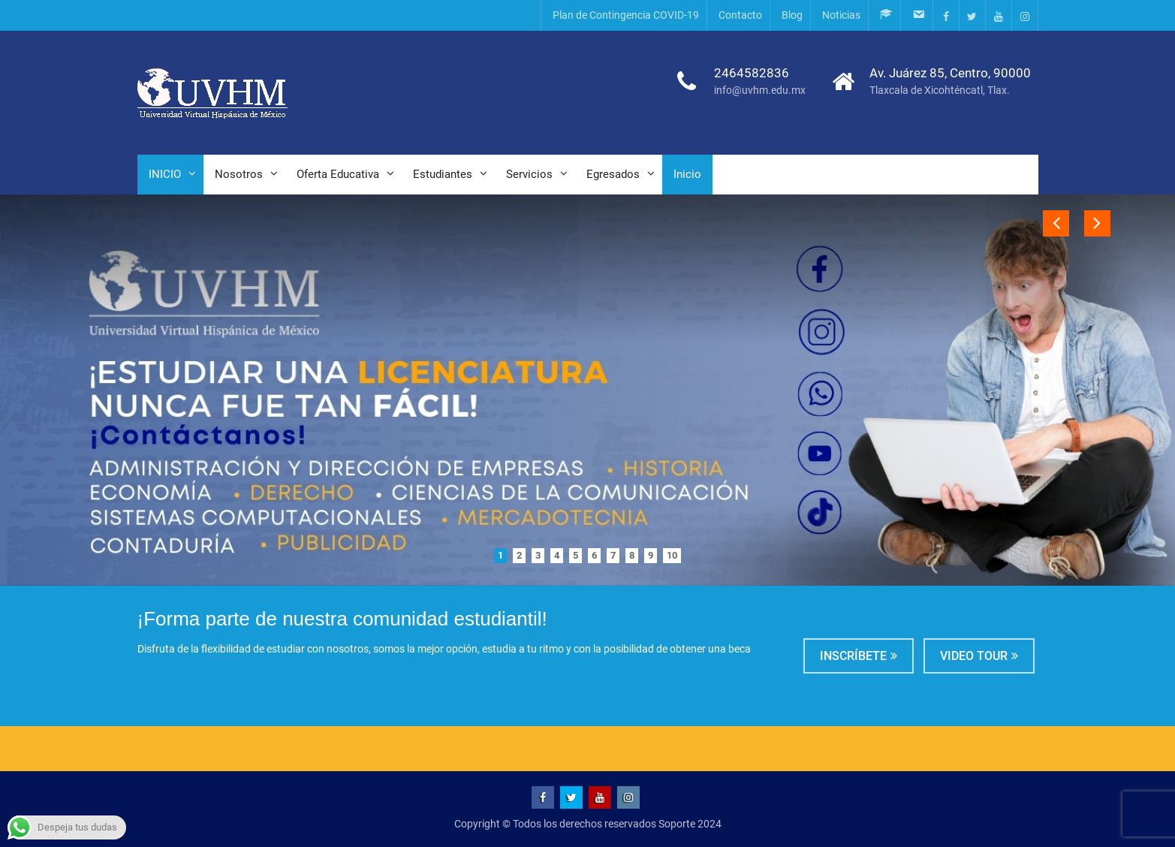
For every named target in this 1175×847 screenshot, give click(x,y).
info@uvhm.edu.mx (760, 90)
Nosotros (239, 174)
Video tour (974, 656)
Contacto (740, 15)
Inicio (687, 174)
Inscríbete (853, 656)
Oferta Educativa (338, 174)
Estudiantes (442, 174)
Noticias (841, 15)
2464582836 (751, 72)
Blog (792, 15)
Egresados (613, 174)
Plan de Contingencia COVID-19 (626, 15)
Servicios (529, 174)
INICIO (165, 174)
